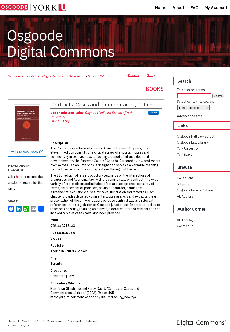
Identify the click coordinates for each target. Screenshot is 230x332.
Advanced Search (189, 116)
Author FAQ (185, 220)
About (26, 321)
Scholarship (77, 76)
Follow (153, 112)
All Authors (185, 196)
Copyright (25, 325)
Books (92, 76)
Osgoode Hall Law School (195, 136)
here (19, 177)
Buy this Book (27, 152)
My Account (54, 321)
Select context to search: (195, 101)
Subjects (183, 184)
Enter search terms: (191, 90)
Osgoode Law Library (192, 142)
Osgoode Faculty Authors (195, 190)
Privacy (12, 325)
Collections (185, 178)
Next (150, 75)
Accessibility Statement (83, 321)
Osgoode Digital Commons (48, 76)
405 (101, 76)
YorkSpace (185, 154)
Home (12, 321)
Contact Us (185, 226)
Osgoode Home (18, 76)
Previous (133, 75)
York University (188, 148)
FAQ (38, 321)
